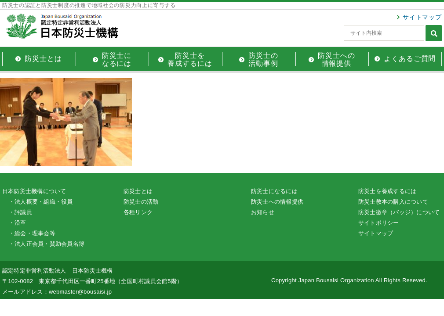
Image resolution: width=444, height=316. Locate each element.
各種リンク (138, 212)
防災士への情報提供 (277, 201)
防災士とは (138, 191)
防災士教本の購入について (393, 201)
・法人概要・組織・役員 (41, 201)
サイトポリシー (378, 222)
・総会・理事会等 (32, 233)
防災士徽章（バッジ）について (399, 212)
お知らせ (262, 212)
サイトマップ (422, 17)
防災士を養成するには (387, 191)
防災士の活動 (141, 201)
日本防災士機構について (34, 191)
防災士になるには (274, 191)
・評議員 (20, 212)
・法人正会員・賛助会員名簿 (46, 244)
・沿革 (17, 222)
